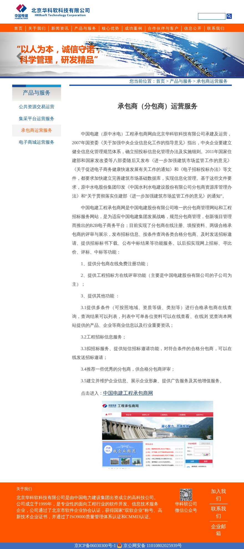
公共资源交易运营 (36, 106)
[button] (18, 54)
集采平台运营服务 (36, 118)
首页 (160, 81)
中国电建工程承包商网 (128, 393)
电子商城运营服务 (36, 142)
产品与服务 (181, 81)
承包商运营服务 (212, 81)
